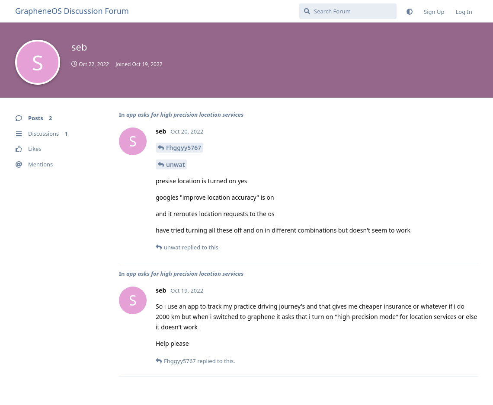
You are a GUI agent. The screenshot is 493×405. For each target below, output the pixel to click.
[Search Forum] (348, 11)
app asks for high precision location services (184, 114)
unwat (175, 164)
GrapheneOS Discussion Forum (72, 11)
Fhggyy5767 (183, 148)
